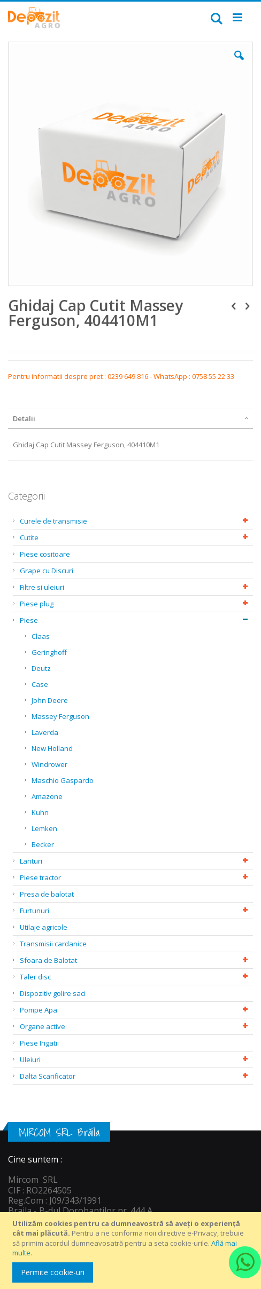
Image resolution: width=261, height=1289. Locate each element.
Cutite (29, 537)
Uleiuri (30, 1059)
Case (40, 684)
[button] (239, 63)
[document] (132, 1251)
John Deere (50, 700)
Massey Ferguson (60, 716)
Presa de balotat (47, 894)
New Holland (52, 748)
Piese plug (36, 603)
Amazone (47, 796)
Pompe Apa (38, 1010)
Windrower (49, 764)
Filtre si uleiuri (42, 587)
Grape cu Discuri (46, 570)
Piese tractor (40, 877)
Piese (29, 620)
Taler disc (35, 977)
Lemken (44, 828)
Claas (41, 636)
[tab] (130, 418)
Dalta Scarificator (47, 1076)
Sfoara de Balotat (48, 960)
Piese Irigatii (39, 1043)
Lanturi (31, 861)
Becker (43, 844)
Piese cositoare (45, 554)
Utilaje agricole (43, 927)
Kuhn (40, 812)
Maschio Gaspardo (63, 780)
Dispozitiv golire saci (53, 993)
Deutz (41, 668)
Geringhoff (49, 652)
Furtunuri (34, 910)
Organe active (42, 1026)
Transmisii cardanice (53, 943)
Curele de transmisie (53, 521)
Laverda (45, 732)
